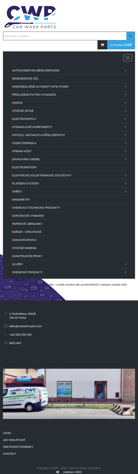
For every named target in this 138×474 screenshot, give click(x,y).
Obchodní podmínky (18, 446)
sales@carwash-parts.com (25, 326)
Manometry (21, 199)
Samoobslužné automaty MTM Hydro (40, 86)
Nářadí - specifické (27, 231)
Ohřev (17, 191)
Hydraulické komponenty (32, 127)
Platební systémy (25, 183)
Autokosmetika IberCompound (35, 70)
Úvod (7, 433)
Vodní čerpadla (24, 143)
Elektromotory (24, 167)
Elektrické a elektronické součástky (42, 175)
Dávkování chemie (26, 159)
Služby (17, 264)
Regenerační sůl (25, 78)
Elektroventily (24, 118)
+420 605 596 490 (20, 334)
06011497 (15, 343)
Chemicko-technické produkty (36, 207)
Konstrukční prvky (27, 256)
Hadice (17, 102)
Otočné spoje (23, 110)
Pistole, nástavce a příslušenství (38, 135)
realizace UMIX (72, 472)
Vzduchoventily (24, 240)
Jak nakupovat (14, 440)
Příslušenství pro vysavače (34, 94)
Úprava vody (21, 151)
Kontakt (9, 453)
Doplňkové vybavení (28, 215)
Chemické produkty (27, 272)
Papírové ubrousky (27, 223)
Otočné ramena (24, 248)
